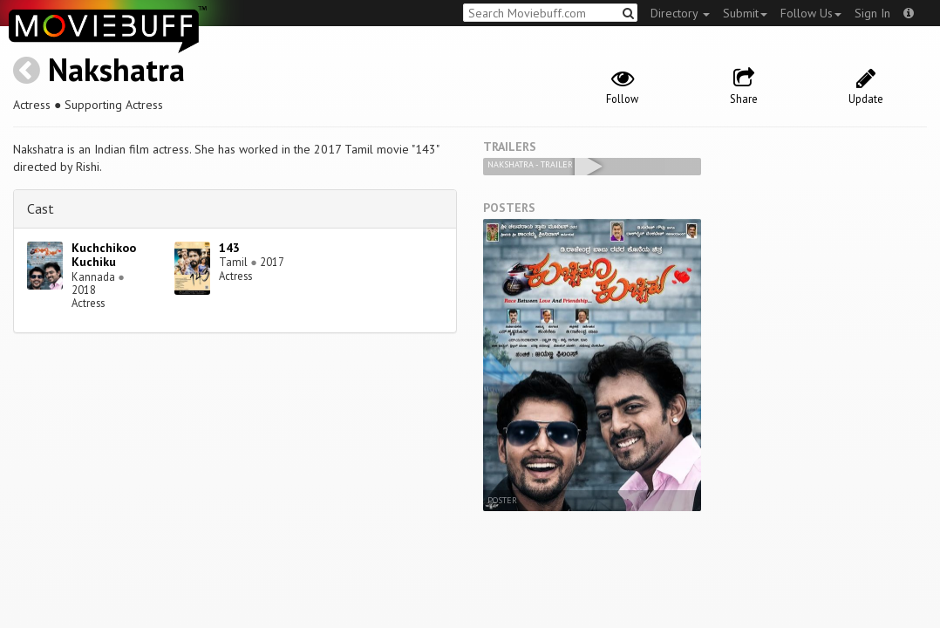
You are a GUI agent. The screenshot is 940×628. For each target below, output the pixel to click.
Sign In (872, 13)
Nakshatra (116, 69)
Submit (745, 13)
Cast (40, 208)
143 (229, 248)
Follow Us (810, 13)
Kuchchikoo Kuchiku (104, 255)
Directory (680, 13)
